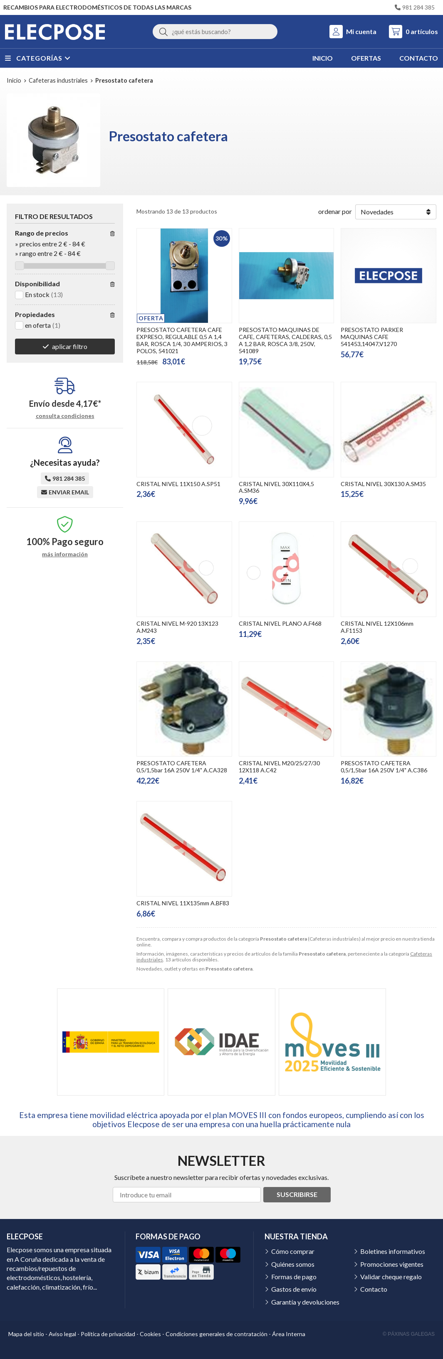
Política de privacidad (108, 1333)
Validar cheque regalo (391, 1276)
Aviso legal (62, 1333)
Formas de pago (294, 1276)
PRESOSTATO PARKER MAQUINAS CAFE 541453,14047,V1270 (372, 336)
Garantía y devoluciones (305, 1302)
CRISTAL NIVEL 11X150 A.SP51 (178, 483)
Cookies (150, 1333)
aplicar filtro (69, 346)
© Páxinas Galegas (409, 1334)
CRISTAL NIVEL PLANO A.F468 (280, 623)
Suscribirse (297, 1194)
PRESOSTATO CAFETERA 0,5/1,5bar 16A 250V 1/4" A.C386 (384, 766)
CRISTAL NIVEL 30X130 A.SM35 (383, 483)
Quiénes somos (292, 1264)
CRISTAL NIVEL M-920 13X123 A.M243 (177, 627)
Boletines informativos (392, 1251)
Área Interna (288, 1333)
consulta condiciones (65, 416)
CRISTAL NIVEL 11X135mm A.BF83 (182, 903)
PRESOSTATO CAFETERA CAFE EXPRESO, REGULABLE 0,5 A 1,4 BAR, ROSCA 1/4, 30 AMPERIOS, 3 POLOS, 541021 (182, 340)
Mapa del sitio (26, 1333)
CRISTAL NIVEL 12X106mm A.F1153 (377, 627)
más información (65, 554)
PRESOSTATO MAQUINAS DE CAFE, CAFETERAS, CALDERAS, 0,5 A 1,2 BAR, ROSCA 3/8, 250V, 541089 (285, 340)
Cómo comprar (292, 1251)
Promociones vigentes (391, 1264)
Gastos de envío (294, 1289)
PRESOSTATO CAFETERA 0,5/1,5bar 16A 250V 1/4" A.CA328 (181, 766)
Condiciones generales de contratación (216, 1333)
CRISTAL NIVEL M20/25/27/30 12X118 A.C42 (279, 766)
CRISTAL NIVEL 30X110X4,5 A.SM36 (276, 487)
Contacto (373, 1289)
